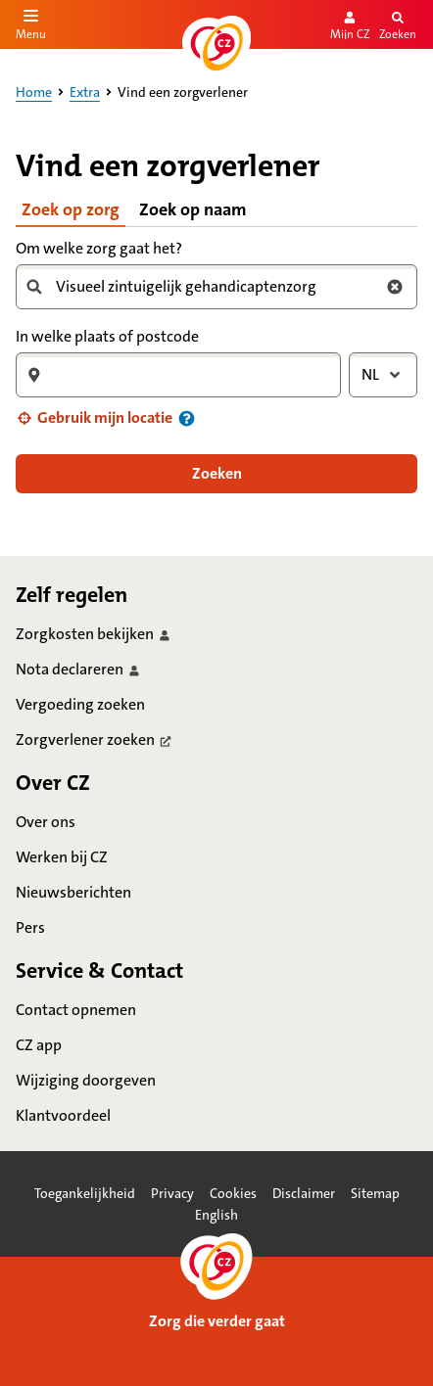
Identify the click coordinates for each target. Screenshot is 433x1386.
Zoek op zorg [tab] (71, 209)
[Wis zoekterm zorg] (394, 286)
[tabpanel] (216, 364)
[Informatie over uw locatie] (186, 418)
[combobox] (208, 286)
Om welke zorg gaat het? (99, 248)
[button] (94, 418)
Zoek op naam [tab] (193, 209)
